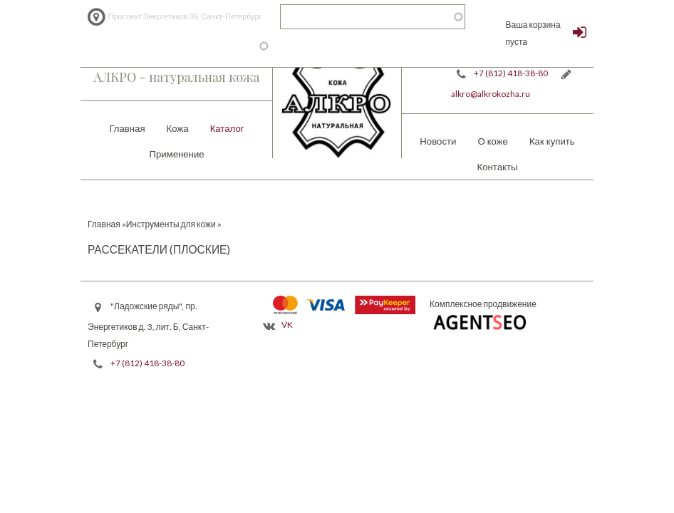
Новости (438, 141)
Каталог (227, 128)
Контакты (497, 166)
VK (287, 324)
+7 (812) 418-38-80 (511, 73)
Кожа (178, 128)
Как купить (552, 141)
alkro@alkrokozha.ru (490, 93)
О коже (492, 141)
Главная (127, 128)
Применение (176, 154)
